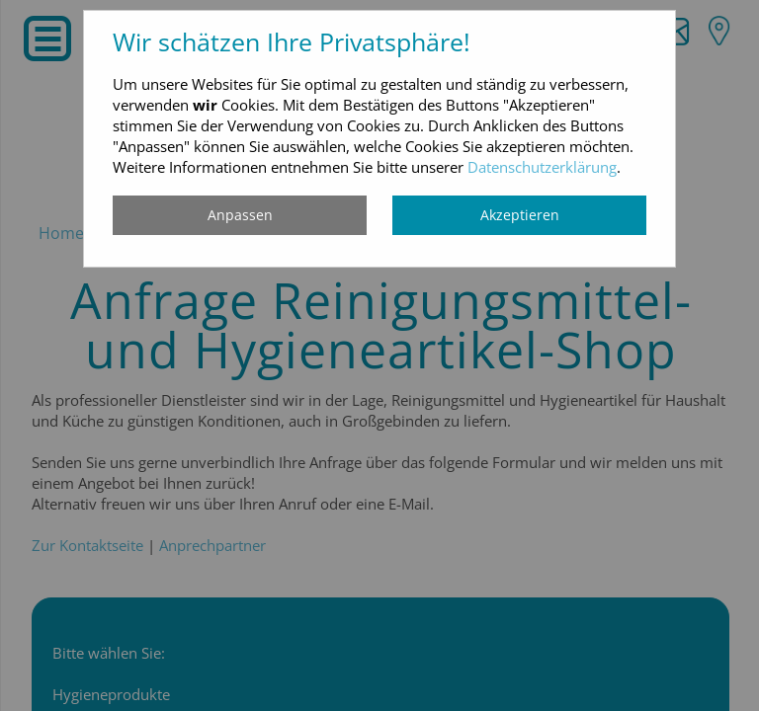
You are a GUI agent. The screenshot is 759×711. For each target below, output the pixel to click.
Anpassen (240, 214)
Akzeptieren (519, 214)
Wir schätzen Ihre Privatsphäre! (291, 41)
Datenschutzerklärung (542, 167)
